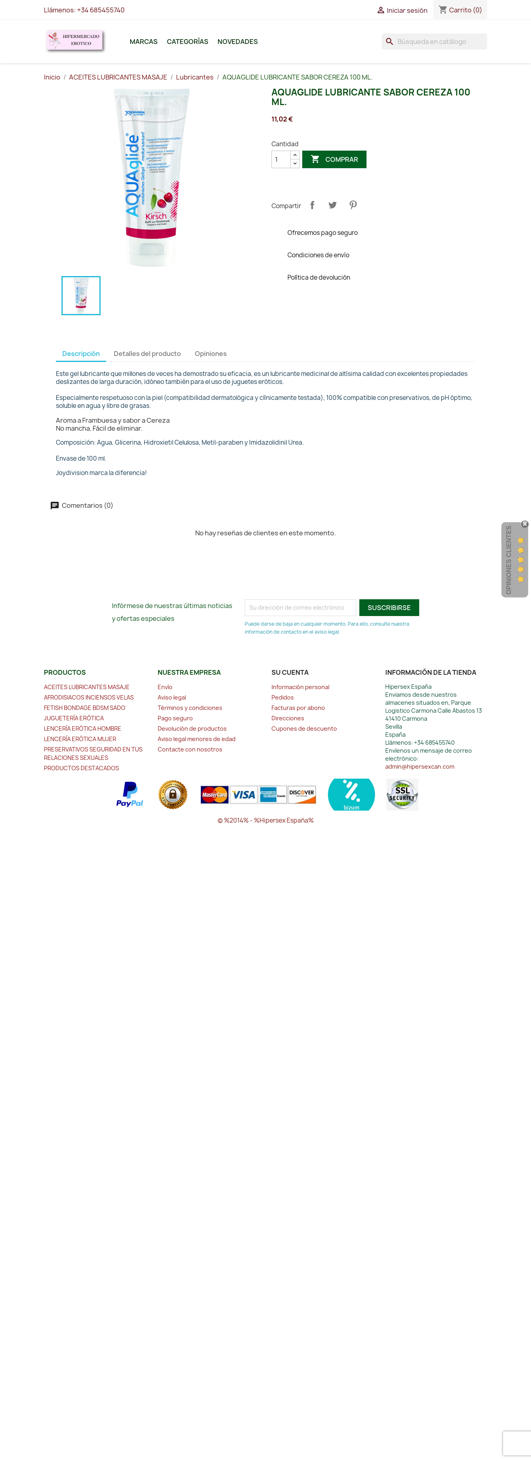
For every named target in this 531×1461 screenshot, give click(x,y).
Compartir (312, 205)
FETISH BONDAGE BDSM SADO (84, 708)
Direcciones (287, 718)
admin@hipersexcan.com (419, 766)
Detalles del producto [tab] (147, 353)
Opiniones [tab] (211, 353)
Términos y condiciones (190, 708)
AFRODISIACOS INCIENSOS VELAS (89, 697)
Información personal (300, 687)
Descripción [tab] (81, 353)
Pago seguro (175, 718)
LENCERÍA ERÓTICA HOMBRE (82, 728)
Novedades (238, 41)
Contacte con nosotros (190, 749)
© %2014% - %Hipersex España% (266, 820)
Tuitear (333, 205)
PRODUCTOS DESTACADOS (81, 768)
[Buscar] (434, 42)
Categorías (187, 41)
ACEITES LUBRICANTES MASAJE (87, 687)
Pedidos (282, 697)
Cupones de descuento (304, 728)
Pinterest (353, 205)
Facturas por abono (298, 708)
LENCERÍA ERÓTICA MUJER (80, 739)
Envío (165, 687)
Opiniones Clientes (508, 560)
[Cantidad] (281, 159)
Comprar (334, 159)
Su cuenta (290, 672)
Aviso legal (172, 697)
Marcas (144, 41)
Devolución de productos (192, 728)
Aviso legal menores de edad (197, 739)
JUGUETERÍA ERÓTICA (74, 718)
